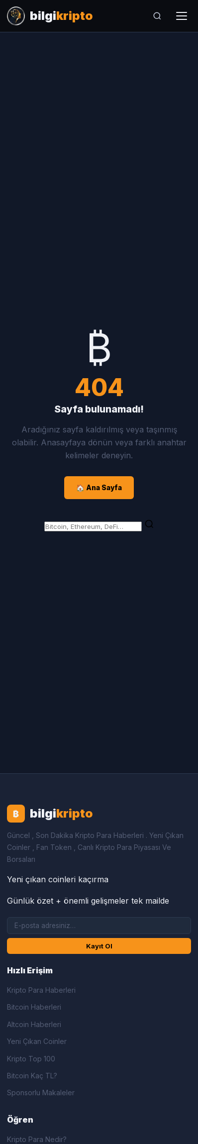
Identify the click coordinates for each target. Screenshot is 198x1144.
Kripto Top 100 (31, 1058)
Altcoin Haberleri (34, 1024)
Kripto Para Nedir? (37, 1139)
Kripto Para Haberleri (41, 990)
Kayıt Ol (99, 946)
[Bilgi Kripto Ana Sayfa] (50, 16)
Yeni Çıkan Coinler (37, 1041)
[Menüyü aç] (181, 16)
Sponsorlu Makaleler (41, 1092)
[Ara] (157, 16)
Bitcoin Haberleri (34, 1007)
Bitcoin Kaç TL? (32, 1075)
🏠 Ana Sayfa (99, 488)
